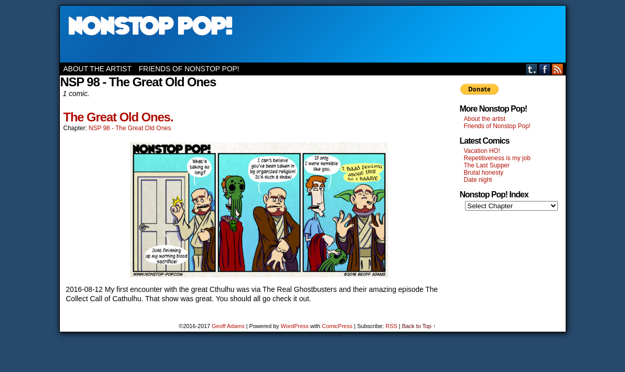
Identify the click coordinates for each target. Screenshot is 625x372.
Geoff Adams (228, 326)
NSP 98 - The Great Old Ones (130, 128)
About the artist (97, 69)
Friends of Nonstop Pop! (189, 69)
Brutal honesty (484, 172)
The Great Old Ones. (118, 117)
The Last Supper (487, 165)
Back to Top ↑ (419, 326)
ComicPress (337, 326)
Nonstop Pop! (313, 34)
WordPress (295, 326)
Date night (478, 179)
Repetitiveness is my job (497, 158)
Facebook (544, 69)
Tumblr (531, 69)
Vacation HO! (482, 150)
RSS (557, 69)
